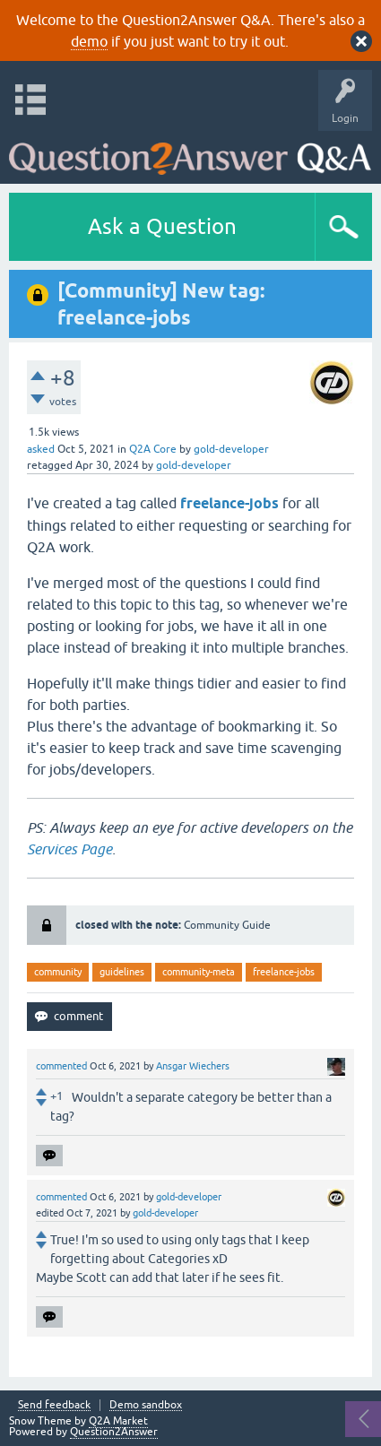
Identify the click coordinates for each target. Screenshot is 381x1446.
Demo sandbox (145, 1405)
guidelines (122, 971)
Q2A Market (118, 1421)
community (58, 971)
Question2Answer (114, 1431)
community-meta (198, 971)
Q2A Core (153, 449)
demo (89, 41)
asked (41, 449)
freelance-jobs (284, 971)
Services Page (69, 849)
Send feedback (54, 1405)
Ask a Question (162, 226)
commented (61, 1066)
